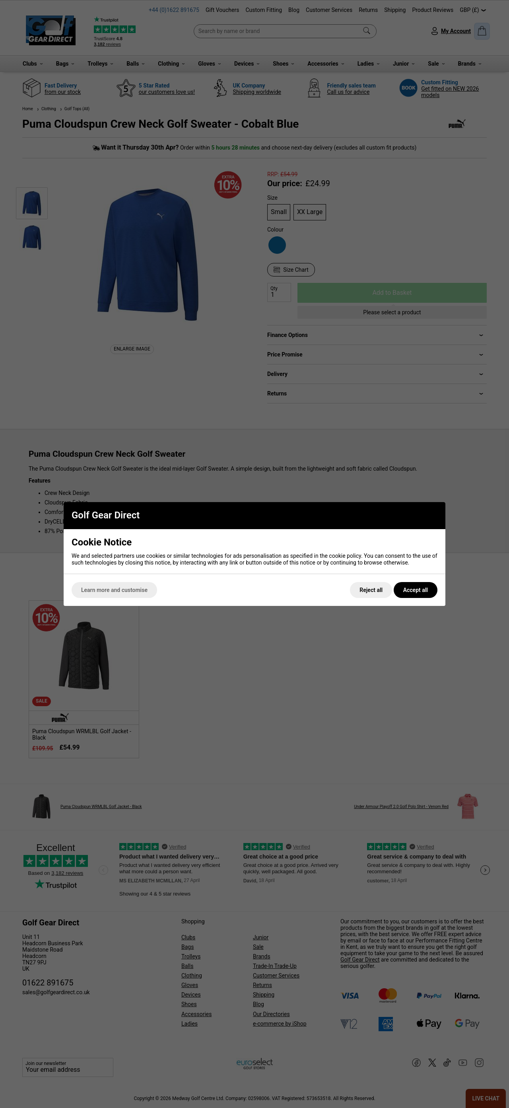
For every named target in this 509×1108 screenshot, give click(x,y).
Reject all (371, 590)
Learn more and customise (114, 590)
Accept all (415, 590)
